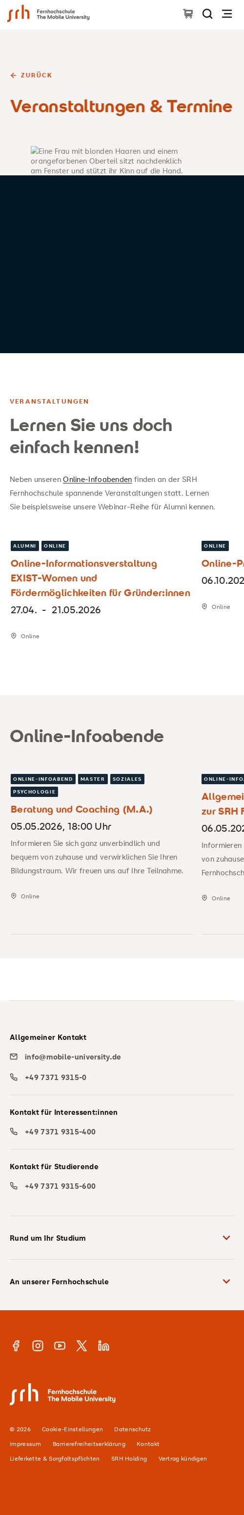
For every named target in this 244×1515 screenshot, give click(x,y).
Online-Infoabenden (97, 479)
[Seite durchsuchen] (207, 13)
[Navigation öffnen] (227, 13)
